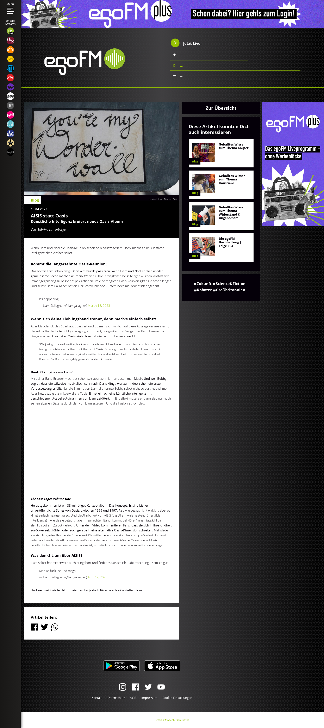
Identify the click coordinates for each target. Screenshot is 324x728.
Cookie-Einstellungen (177, 698)
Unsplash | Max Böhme (160, 199)
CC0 (175, 199)
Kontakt (97, 698)
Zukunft (204, 283)
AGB (133, 698)
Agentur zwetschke (178, 720)
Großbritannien (230, 289)
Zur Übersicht (221, 108)
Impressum (149, 698)
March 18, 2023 (99, 305)
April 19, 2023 (97, 577)
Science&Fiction (230, 283)
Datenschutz (116, 698)
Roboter (204, 289)
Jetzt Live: (185, 43)
